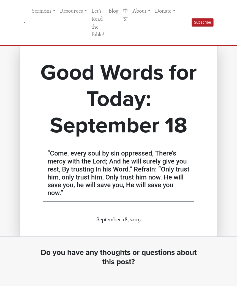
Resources (71, 10)
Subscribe (202, 22)
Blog (113, 10)
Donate (163, 10)
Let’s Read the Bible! (97, 22)
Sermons (41, 10)
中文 (125, 14)
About (139, 10)
